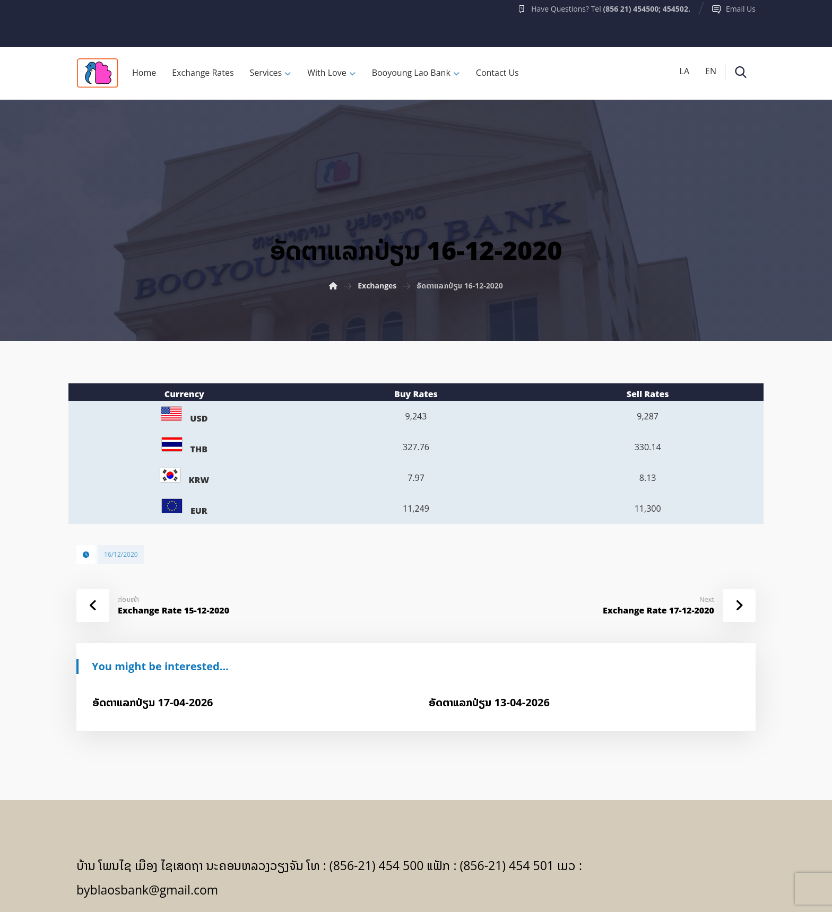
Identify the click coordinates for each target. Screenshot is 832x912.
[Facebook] (97, 20)
